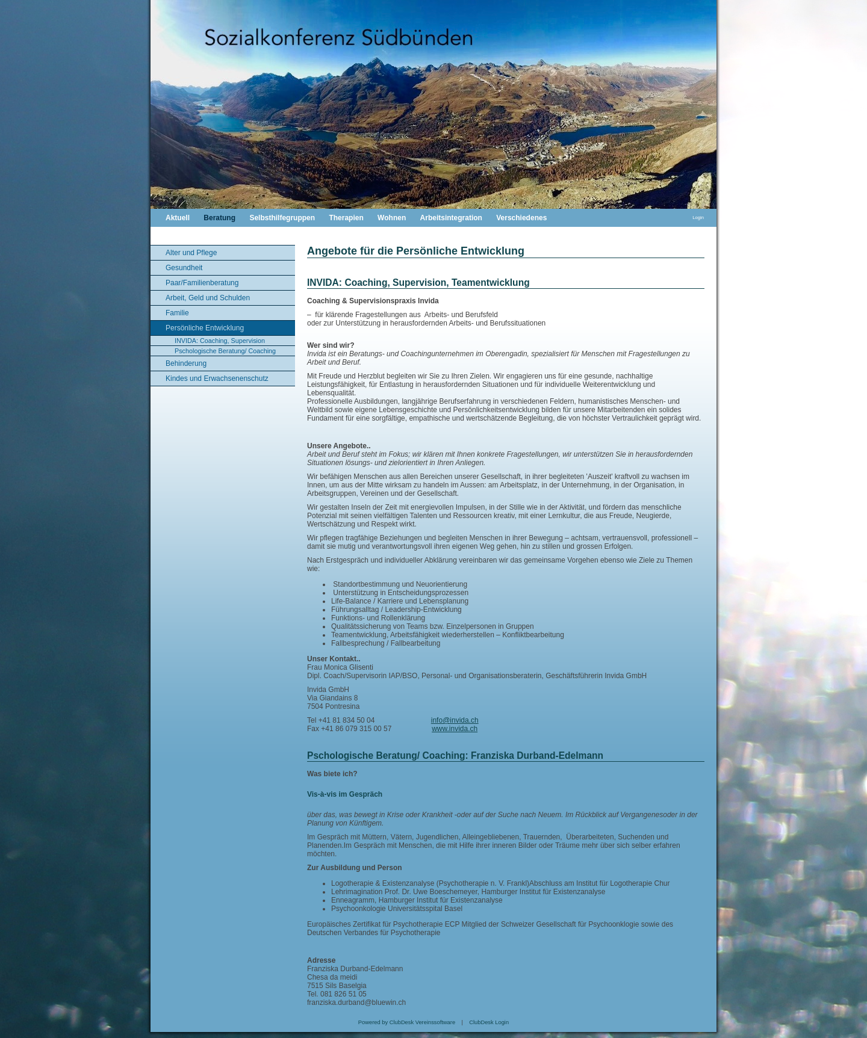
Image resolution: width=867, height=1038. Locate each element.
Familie (177, 313)
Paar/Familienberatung (202, 283)
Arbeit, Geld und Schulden (208, 298)
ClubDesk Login (489, 1022)
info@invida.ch (455, 720)
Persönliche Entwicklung (205, 328)
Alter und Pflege (191, 253)
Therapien (346, 218)
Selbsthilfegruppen (282, 218)
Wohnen (392, 218)
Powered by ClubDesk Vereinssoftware (406, 1022)
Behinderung (186, 363)
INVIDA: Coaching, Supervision (220, 340)
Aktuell (178, 218)
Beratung (219, 218)
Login (698, 217)
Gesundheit (184, 268)
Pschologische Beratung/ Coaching (225, 350)
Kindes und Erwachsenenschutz (217, 378)
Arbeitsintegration (451, 218)
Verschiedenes (521, 218)
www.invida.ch (454, 728)
